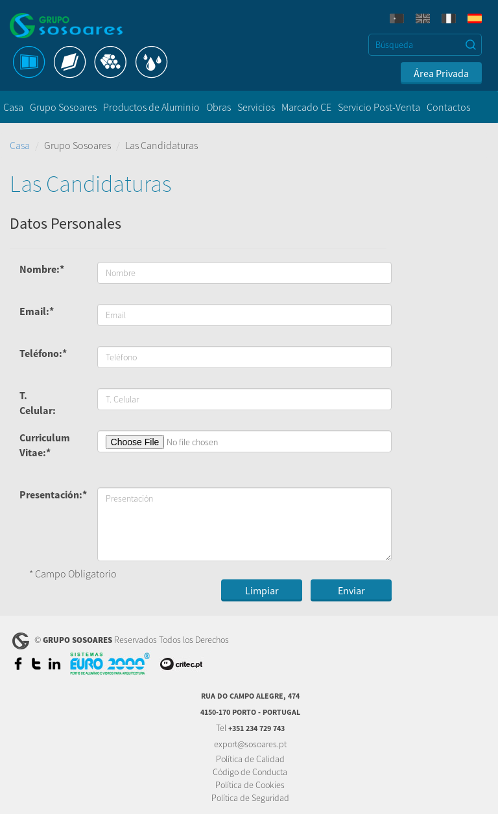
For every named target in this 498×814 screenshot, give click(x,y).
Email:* (36, 311)
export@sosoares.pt (250, 744)
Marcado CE (306, 106)
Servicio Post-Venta (379, 106)
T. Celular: (37, 403)
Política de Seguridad (250, 798)
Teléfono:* (43, 353)
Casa (13, 106)
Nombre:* (41, 268)
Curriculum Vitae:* (44, 445)
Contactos (448, 106)
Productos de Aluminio (151, 106)
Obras (218, 106)
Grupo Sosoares (63, 106)
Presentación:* (46, 494)
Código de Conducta (250, 772)
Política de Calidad (250, 759)
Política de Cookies (250, 785)
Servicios (256, 106)
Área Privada (441, 73)
